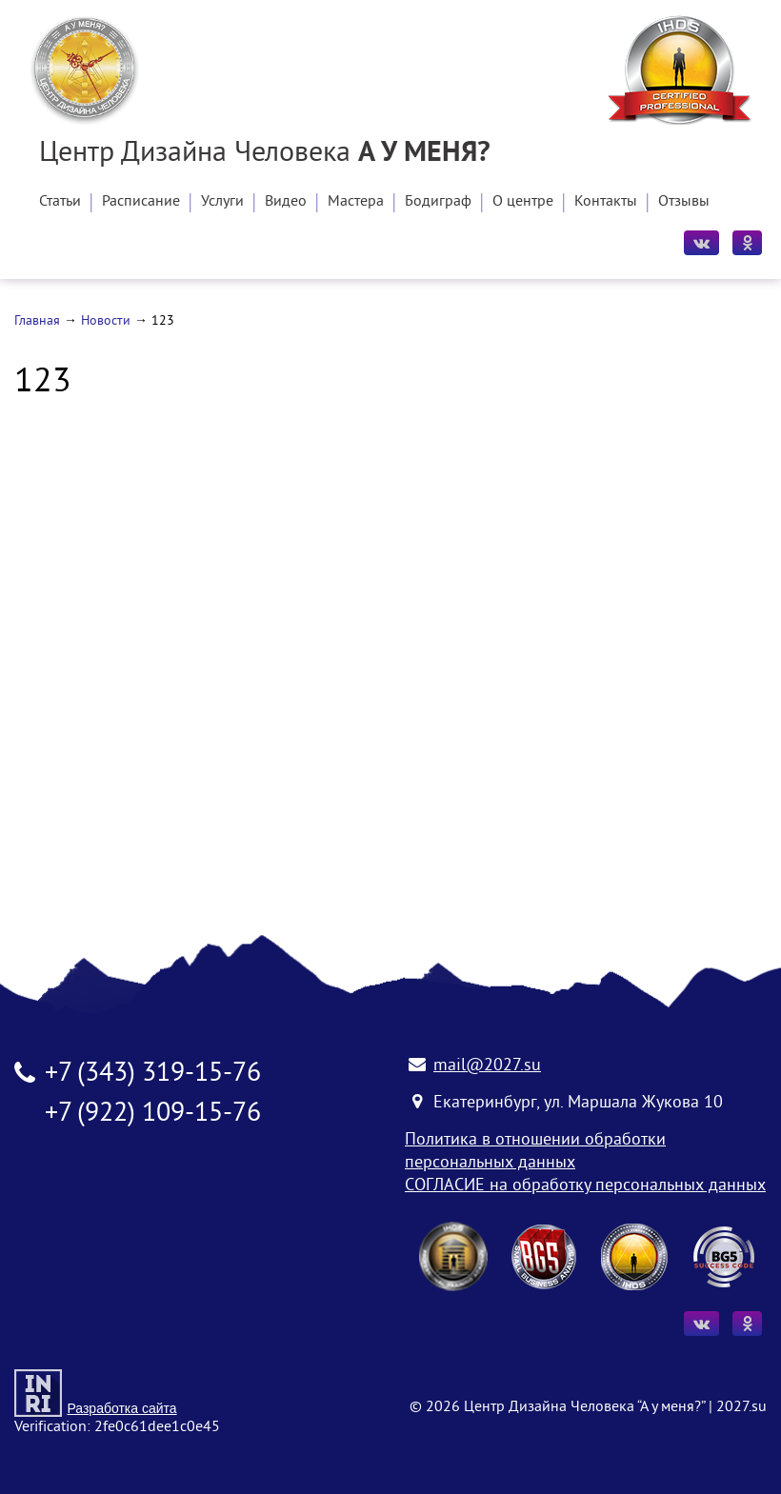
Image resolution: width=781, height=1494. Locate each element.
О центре (522, 201)
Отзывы (684, 201)
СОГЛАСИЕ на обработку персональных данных (585, 1186)
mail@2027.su (487, 1066)
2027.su (741, 1407)
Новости (105, 321)
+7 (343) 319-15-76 (153, 1074)
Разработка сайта (121, 1408)
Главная (37, 321)
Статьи (60, 201)
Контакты (605, 201)
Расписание (141, 201)
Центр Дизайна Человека (265, 154)
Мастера (356, 201)
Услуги (222, 201)
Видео (286, 201)
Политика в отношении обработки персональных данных (535, 1151)
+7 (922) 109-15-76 (153, 1114)
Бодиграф (438, 201)
